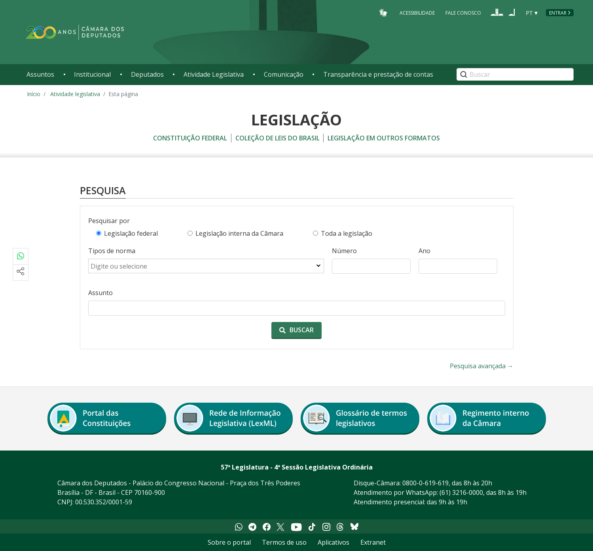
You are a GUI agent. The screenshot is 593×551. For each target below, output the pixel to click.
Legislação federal (131, 233)
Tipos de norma (111, 250)
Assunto (100, 292)
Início (33, 94)
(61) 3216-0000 (461, 492)
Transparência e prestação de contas (378, 74)
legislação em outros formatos (384, 138)
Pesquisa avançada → (481, 366)
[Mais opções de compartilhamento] (20, 272)
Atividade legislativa (75, 94)
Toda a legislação (346, 233)
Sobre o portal (229, 542)
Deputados (147, 74)
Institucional (92, 74)
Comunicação (283, 74)
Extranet (373, 542)
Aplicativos (333, 542)
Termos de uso (284, 542)
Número (344, 250)
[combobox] (206, 266)
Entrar (557, 12)
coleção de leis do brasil (277, 138)
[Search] (515, 74)
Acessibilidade (417, 12)
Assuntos (40, 74)
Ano (424, 250)
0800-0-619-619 (425, 483)
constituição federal (190, 138)
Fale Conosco (463, 12)
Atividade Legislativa (214, 74)
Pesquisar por (109, 220)
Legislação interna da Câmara (239, 233)
